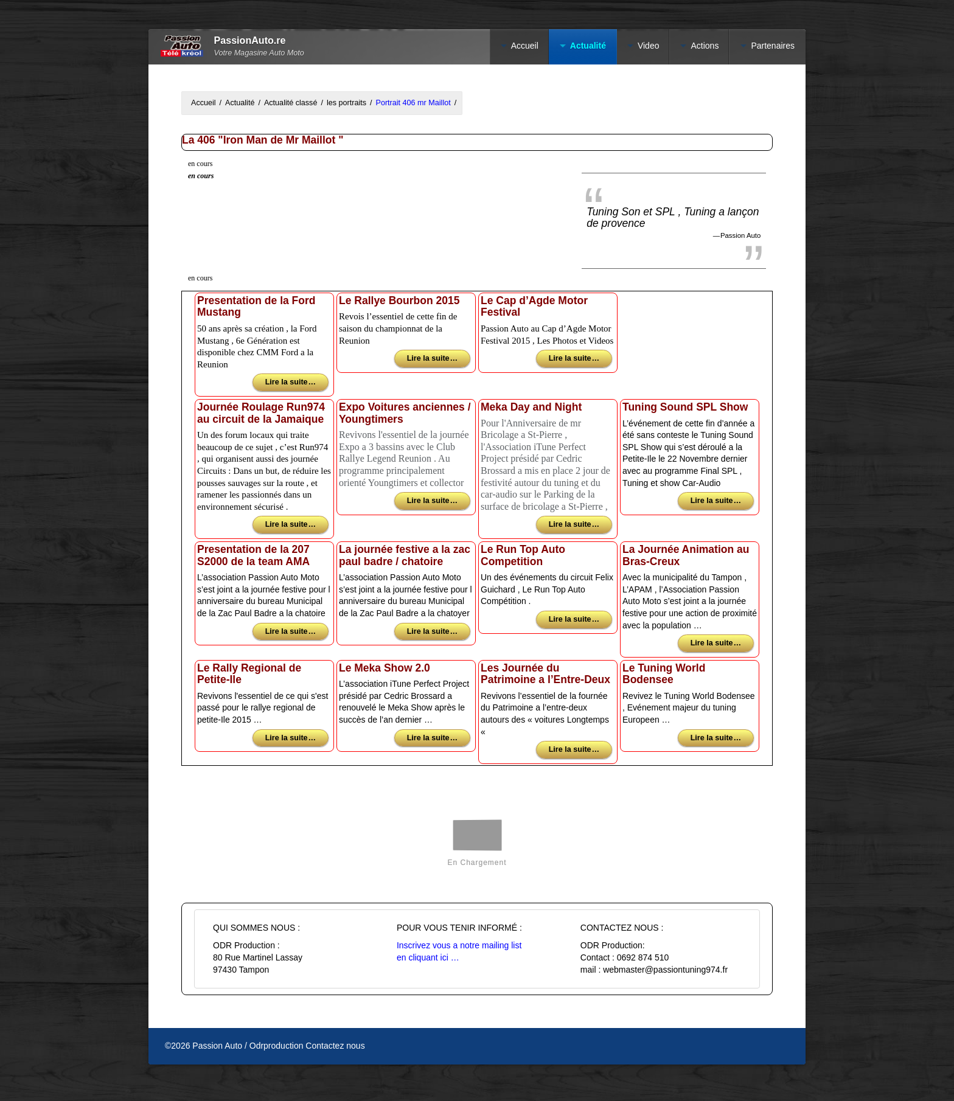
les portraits (346, 103)
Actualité (588, 45)
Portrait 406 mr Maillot (413, 103)
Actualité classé (291, 103)
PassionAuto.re (250, 40)
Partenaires (773, 45)
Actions (705, 45)
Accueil (524, 45)
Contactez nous (334, 1046)
